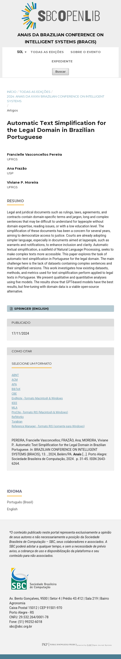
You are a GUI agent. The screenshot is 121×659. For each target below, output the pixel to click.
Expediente (62, 61)
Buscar (60, 71)
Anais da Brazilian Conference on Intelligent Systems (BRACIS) (60, 38)
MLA (14, 407)
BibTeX (16, 389)
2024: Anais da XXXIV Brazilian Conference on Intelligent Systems (55, 98)
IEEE (14, 403)
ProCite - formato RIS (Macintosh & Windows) (40, 412)
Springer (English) (31, 308)
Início (12, 92)
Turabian (17, 421)
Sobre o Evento (86, 52)
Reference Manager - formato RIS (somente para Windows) (48, 426)
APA (14, 384)
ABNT (15, 375)
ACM (15, 379)
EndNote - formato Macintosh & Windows (37, 398)
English (12, 509)
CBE (14, 393)
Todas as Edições (47, 52)
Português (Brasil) (20, 502)
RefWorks (18, 417)
